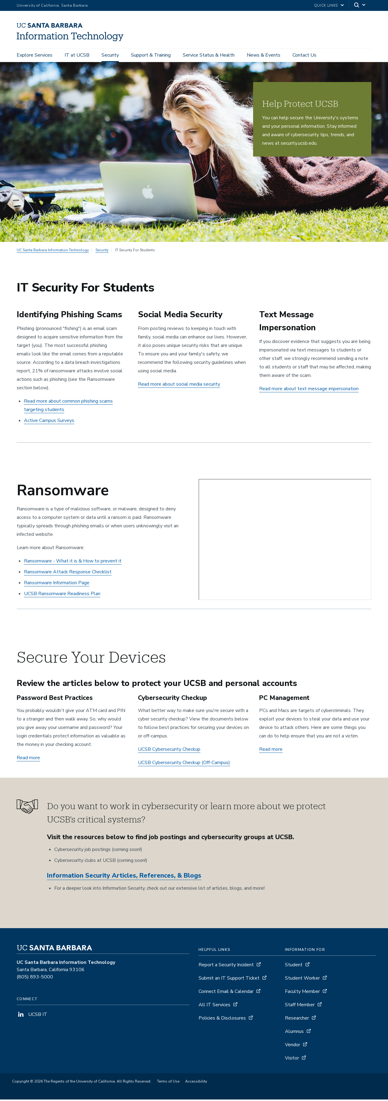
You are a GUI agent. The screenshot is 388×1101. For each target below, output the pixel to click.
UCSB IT (32, 1016)
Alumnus (294, 1033)
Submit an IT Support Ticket (229, 980)
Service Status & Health (209, 55)
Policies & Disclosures (222, 1020)
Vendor (292, 1046)
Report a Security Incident (226, 966)
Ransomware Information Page (56, 584)
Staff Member (300, 1006)
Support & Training (151, 55)
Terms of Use (168, 1083)
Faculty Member (302, 993)
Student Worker (302, 980)
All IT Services (214, 1006)
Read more (28, 759)
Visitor (292, 1059)
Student (294, 966)
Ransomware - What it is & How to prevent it (73, 562)
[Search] (360, 5)
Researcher (297, 1020)
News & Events (263, 55)
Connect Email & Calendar (226, 993)
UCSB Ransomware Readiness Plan (62, 595)
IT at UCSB (77, 55)
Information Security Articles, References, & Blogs (124, 877)
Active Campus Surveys (49, 422)
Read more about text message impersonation (309, 390)
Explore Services (34, 55)
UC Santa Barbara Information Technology (53, 251)
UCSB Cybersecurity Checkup (169, 751)
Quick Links (326, 5)
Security (110, 55)
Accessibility (196, 1083)
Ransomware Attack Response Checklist (68, 573)
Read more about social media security (179, 386)
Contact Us (304, 55)
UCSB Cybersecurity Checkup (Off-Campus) (184, 764)
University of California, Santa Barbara (52, 5)
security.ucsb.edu (298, 145)
